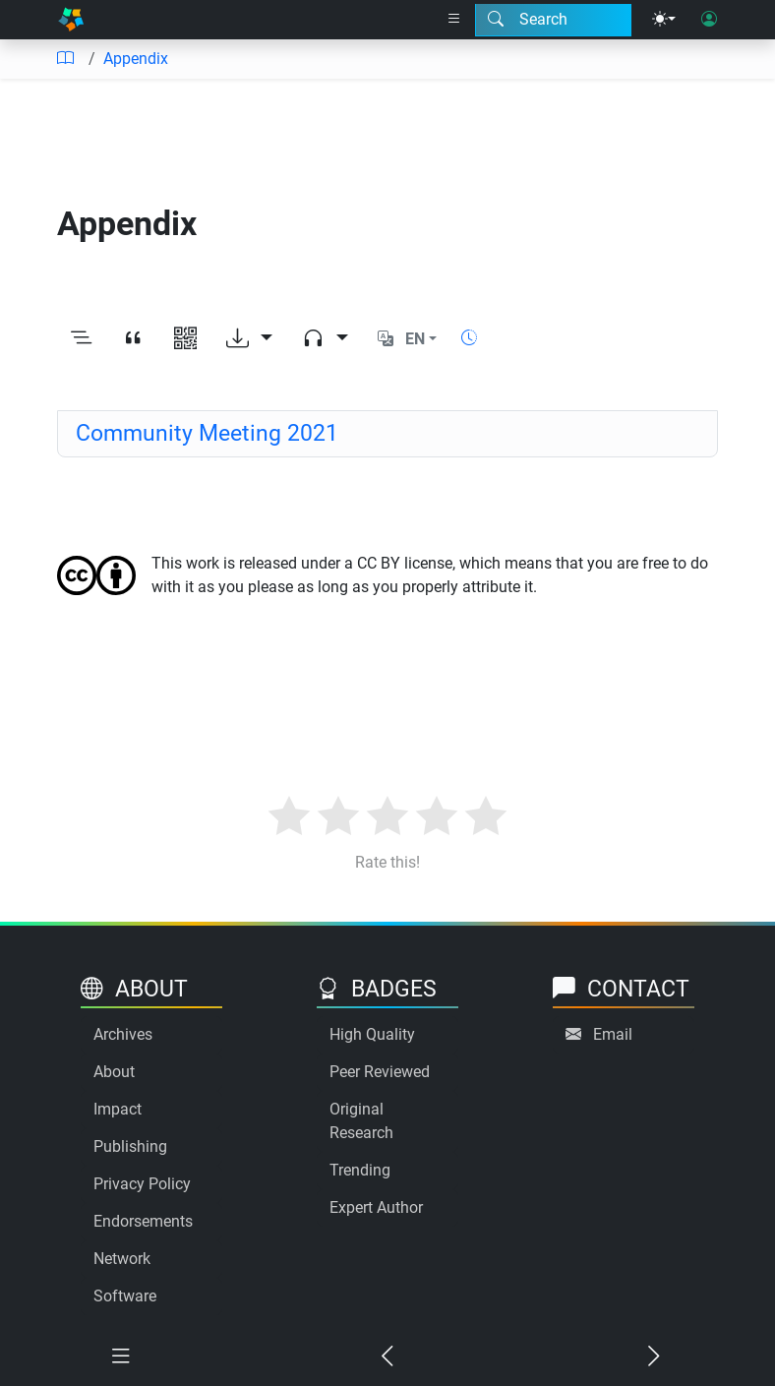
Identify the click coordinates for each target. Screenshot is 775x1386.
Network (121, 1258)
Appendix (135, 58)
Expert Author (376, 1207)
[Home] (70, 19)
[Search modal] (553, 19)
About (114, 1071)
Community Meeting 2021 (207, 433)
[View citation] (133, 339)
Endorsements (143, 1221)
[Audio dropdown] (325, 339)
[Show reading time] (469, 338)
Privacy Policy (142, 1184)
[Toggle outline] (81, 339)
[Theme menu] (663, 19)
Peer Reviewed (379, 1071)
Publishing (130, 1146)
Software (124, 1296)
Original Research (361, 1121)
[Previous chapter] (388, 1356)
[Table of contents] (65, 59)
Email (612, 1034)
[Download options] (249, 339)
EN (415, 339)
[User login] (709, 19)
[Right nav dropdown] (454, 19)
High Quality (372, 1034)
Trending (359, 1170)
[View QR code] (185, 339)
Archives (122, 1034)
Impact (117, 1109)
